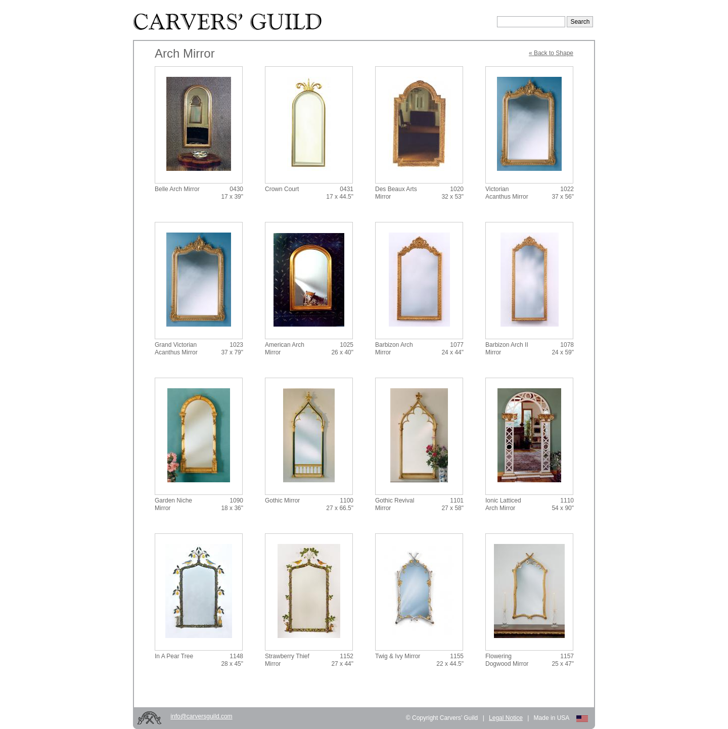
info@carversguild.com (201, 716)
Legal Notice (506, 717)
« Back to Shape (551, 53)
